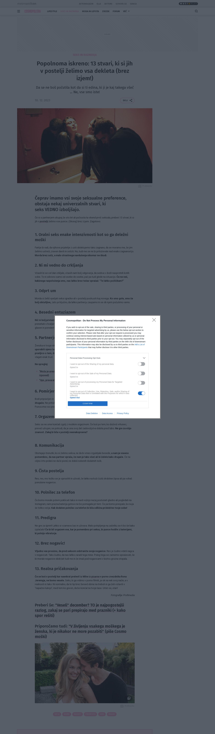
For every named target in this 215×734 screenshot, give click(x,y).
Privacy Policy (123, 413)
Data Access (107, 413)
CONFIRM (88, 404)
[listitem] (107, 358)
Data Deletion (92, 413)
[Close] (155, 320)
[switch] (141, 364)
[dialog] (107, 367)
